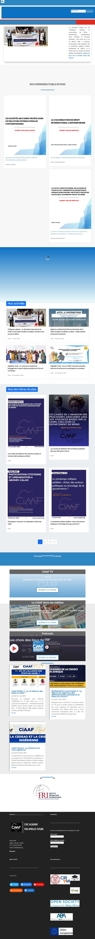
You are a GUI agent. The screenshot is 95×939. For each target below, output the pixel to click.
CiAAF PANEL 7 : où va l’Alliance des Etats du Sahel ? (27, 692)
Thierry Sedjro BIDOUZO (57, 162)
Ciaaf (9, 338)
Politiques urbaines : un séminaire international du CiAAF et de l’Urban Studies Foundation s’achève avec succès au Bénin (26, 331)
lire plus (13, 713)
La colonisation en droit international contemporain (67, 157)
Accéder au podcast (47, 657)
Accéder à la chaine (47, 590)
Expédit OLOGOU (10, 164)
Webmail (12, 851)
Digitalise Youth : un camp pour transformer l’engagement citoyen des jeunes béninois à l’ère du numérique (25, 368)
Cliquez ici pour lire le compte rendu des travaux (79, 55)
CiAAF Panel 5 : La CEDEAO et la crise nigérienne (25, 749)
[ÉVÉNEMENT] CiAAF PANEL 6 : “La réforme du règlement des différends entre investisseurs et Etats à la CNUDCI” (66, 694)
